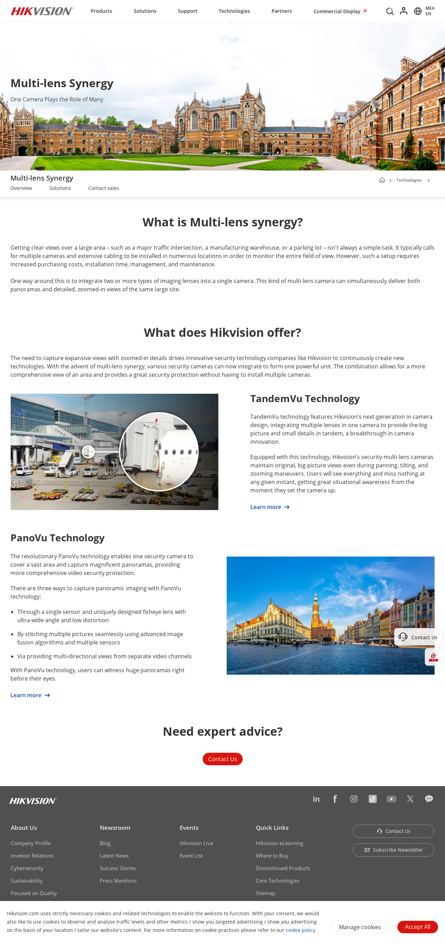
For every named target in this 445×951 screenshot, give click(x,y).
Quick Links (272, 828)
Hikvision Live (196, 843)
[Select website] (423, 11)
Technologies (234, 11)
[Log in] (404, 11)
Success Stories (118, 868)
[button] (428, 180)
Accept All (417, 927)
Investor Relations (32, 855)
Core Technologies (278, 880)
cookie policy (300, 930)
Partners (282, 11)
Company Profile (31, 843)
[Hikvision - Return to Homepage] (42, 11)
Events (189, 828)
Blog (105, 843)
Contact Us (222, 759)
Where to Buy (272, 855)
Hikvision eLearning (279, 843)
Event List (191, 855)
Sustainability (27, 880)
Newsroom (115, 828)
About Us (24, 828)
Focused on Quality (34, 893)
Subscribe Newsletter (393, 849)
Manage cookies (360, 927)
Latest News (114, 855)
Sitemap (265, 893)
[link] (21, 189)
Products (101, 11)
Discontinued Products (283, 868)
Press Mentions (118, 880)
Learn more (270, 507)
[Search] (390, 10)
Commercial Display (338, 11)
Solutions (145, 11)
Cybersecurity (27, 868)
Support (187, 11)
